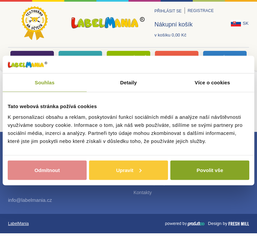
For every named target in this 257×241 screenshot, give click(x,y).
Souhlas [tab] (45, 82)
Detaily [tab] (128, 82)
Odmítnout (47, 170)
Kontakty (143, 192)
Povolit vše (210, 170)
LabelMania (18, 223)
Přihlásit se (168, 11)
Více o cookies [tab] (212, 82)
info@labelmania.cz (30, 200)
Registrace (201, 10)
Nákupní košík (174, 24)
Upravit (129, 170)
